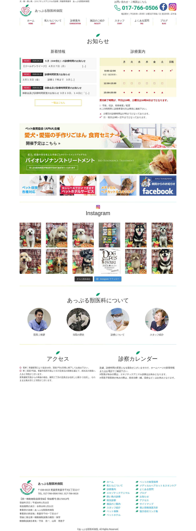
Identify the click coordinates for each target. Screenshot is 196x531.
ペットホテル (114, 515)
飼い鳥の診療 (114, 496)
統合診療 (111, 500)
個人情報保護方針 (149, 507)
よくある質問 (146, 489)
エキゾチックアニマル (118, 493)
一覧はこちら (58, 102)
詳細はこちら (58, 64)
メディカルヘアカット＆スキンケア (158, 485)
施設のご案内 (114, 504)
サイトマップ (146, 504)
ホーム (110, 482)
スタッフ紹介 (114, 507)
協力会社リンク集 (149, 511)
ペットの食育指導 (149, 482)
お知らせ (144, 496)
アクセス (144, 500)
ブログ (143, 493)
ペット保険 (112, 511)
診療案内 (111, 489)
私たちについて (115, 485)
